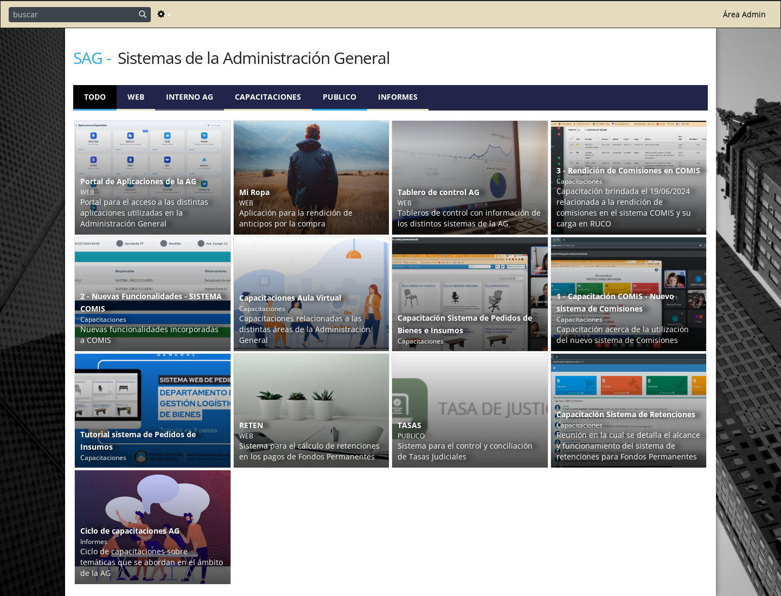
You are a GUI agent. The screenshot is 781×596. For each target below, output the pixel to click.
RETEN (251, 425)
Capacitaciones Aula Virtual (290, 298)
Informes (398, 97)
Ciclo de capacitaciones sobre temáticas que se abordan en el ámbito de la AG (151, 562)
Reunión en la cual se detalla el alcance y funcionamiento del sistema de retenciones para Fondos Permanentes (628, 446)
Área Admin (744, 14)
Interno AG (189, 97)
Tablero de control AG (438, 192)
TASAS (409, 425)
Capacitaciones (268, 97)
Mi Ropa (254, 192)
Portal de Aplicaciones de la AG (138, 181)
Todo (95, 97)
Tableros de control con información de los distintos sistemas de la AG (469, 218)
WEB (135, 97)
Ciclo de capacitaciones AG (130, 531)
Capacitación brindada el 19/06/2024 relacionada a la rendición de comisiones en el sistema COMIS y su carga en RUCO (623, 207)
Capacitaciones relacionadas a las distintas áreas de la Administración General (304, 329)
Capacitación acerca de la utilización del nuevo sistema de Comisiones (622, 334)
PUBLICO (339, 97)
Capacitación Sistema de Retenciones (625, 414)
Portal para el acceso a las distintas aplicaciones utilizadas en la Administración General (144, 213)
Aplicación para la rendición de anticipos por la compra (296, 218)
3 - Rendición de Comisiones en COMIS (628, 170)
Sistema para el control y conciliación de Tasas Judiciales (465, 451)
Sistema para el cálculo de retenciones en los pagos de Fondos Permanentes (309, 451)
